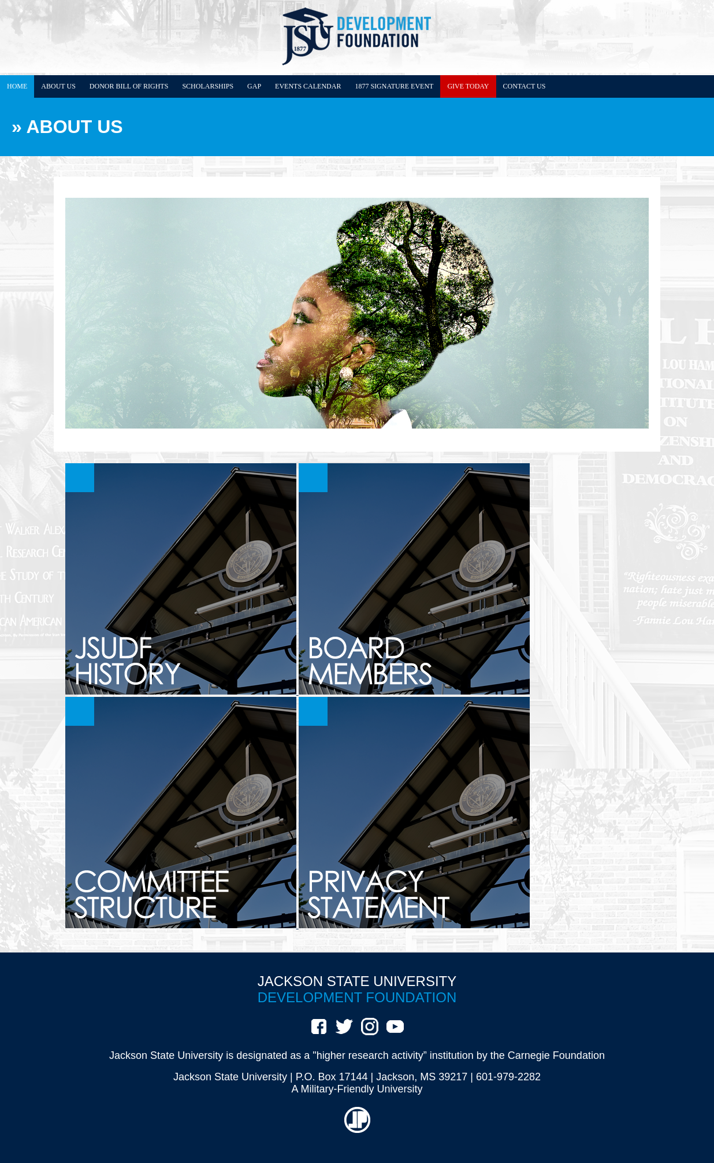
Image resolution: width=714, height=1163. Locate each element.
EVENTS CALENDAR (308, 86)
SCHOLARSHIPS (207, 86)
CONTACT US (524, 86)
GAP (254, 86)
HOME (17, 86)
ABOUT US (58, 86)
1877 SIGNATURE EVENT (394, 86)
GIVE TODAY (468, 86)
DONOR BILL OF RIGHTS (129, 86)
